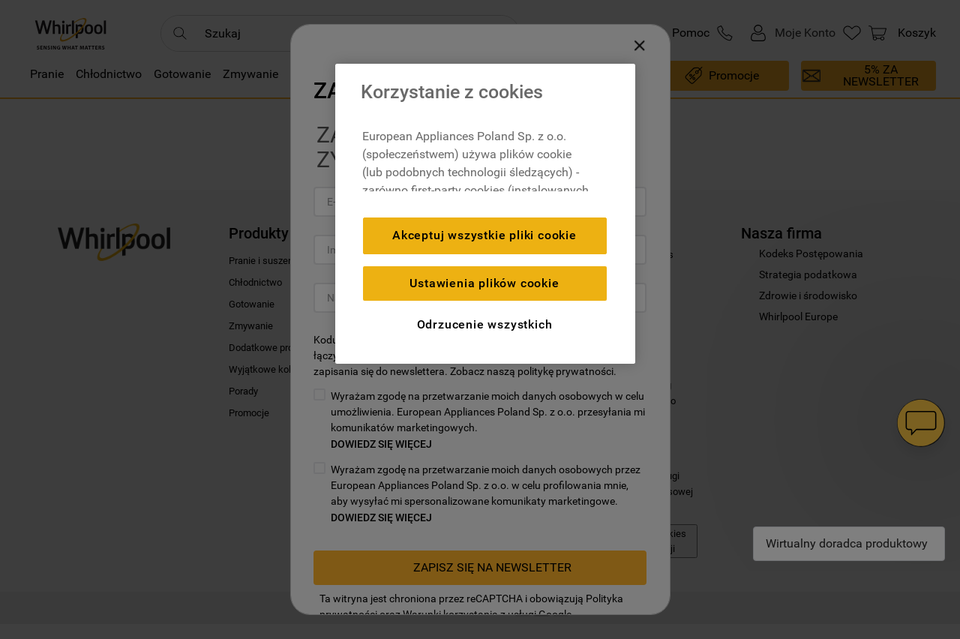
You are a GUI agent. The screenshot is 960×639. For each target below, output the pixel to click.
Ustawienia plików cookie (484, 283)
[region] (485, 214)
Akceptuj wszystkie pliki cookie (484, 235)
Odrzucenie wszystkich (485, 324)
